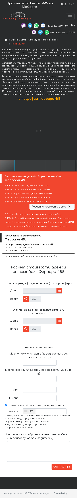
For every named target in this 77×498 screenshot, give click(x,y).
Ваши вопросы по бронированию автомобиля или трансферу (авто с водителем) (36, 436)
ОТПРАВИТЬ (61, 467)
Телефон (12, 411)
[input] (40, 291)
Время (14, 299)
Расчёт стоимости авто (51, 206)
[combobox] (29, 411)
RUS (63, 4)
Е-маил (13, 398)
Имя (15, 389)
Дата (14, 290)
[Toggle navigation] (70, 17)
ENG (71, 4)
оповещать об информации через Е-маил (34, 405)
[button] (74, 131)
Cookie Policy (60, 493)
